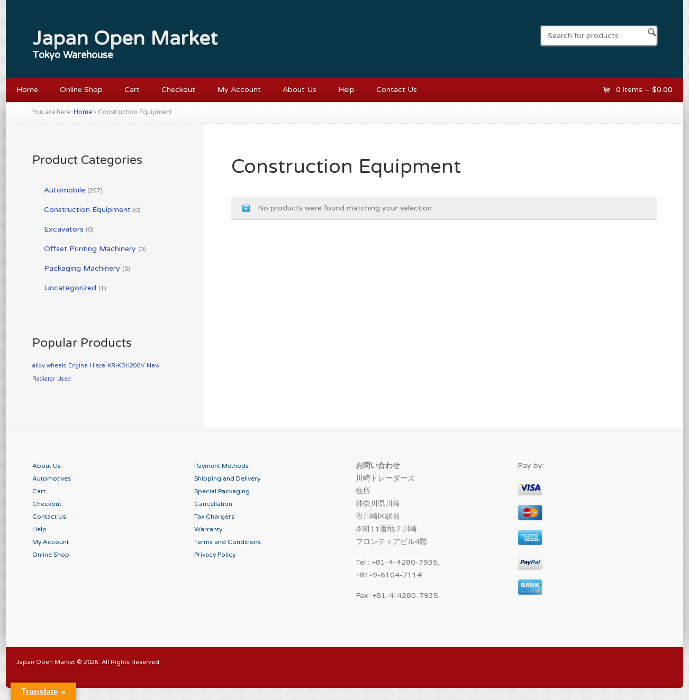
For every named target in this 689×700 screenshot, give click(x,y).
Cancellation (213, 504)
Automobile (64, 190)
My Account (239, 89)
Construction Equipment (87, 209)
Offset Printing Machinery (90, 248)
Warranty (208, 529)
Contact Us (396, 89)
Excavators (64, 229)
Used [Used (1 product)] (64, 378)
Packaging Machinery (82, 268)
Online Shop (81, 89)
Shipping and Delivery (227, 478)
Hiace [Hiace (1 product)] (97, 365)
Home (27, 89)
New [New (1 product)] (153, 365)
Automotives (51, 478)
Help (346, 89)
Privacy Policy (214, 554)
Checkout (178, 89)
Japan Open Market (124, 38)
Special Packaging (222, 491)
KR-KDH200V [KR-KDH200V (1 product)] (125, 365)
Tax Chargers (214, 516)
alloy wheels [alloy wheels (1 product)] (49, 365)
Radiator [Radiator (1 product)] (43, 378)
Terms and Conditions (227, 542)
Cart (132, 89)
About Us (299, 89)
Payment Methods (221, 465)
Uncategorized (70, 287)
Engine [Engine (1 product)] (78, 365)
